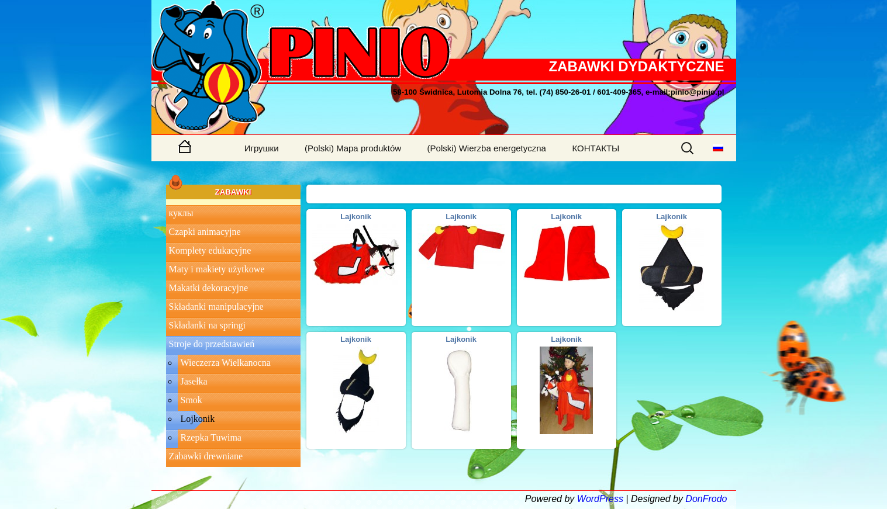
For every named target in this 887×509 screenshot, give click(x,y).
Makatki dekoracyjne (209, 288)
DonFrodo (706, 499)
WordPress (600, 499)
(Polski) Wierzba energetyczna (486, 148)
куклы (181, 213)
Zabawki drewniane (206, 456)
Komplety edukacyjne (210, 250)
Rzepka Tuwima (211, 437)
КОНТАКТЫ (595, 148)
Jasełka (194, 381)
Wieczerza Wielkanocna (226, 363)
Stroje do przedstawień (212, 344)
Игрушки (261, 148)
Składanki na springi (207, 325)
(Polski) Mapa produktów (353, 148)
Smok (191, 400)
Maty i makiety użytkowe (217, 269)
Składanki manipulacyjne (216, 306)
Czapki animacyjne (205, 232)
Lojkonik (198, 419)
